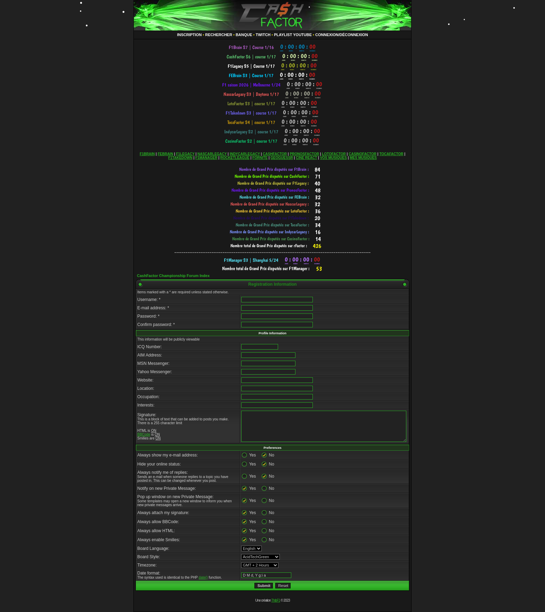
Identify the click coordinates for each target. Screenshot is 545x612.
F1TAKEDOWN (180, 158)
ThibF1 (275, 600)
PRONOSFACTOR (304, 154)
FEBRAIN (165, 154)
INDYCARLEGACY (245, 154)
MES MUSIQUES (363, 158)
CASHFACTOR (275, 154)
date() (203, 577)
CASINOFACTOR (362, 154)
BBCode (143, 434)
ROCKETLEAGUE (235, 158)
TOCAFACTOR (391, 154)
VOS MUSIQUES (333, 158)
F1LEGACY (185, 154)
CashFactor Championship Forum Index (173, 276)
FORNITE (260, 158)
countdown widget (273, 47)
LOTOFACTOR (334, 154)
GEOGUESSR (281, 158)
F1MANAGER (206, 158)
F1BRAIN (147, 154)
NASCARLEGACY (212, 154)
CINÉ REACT (306, 158)
